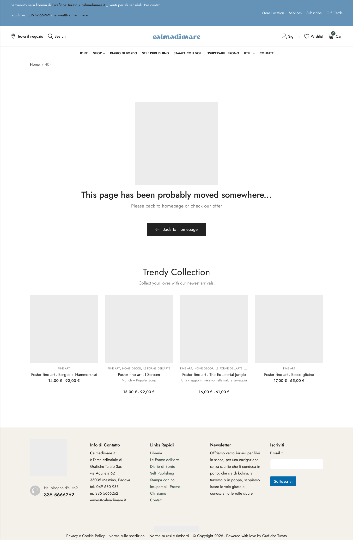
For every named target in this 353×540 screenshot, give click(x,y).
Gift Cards (334, 13)
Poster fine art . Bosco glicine (289, 374)
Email (276, 453)
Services (295, 13)
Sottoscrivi (283, 481)
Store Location (273, 13)
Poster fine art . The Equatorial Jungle (214, 374)
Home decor (131, 368)
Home (35, 64)
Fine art (64, 368)
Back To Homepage (176, 229)
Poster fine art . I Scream (139, 374)
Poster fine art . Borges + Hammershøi (64, 374)
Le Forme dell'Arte (156, 368)
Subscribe (314, 13)
